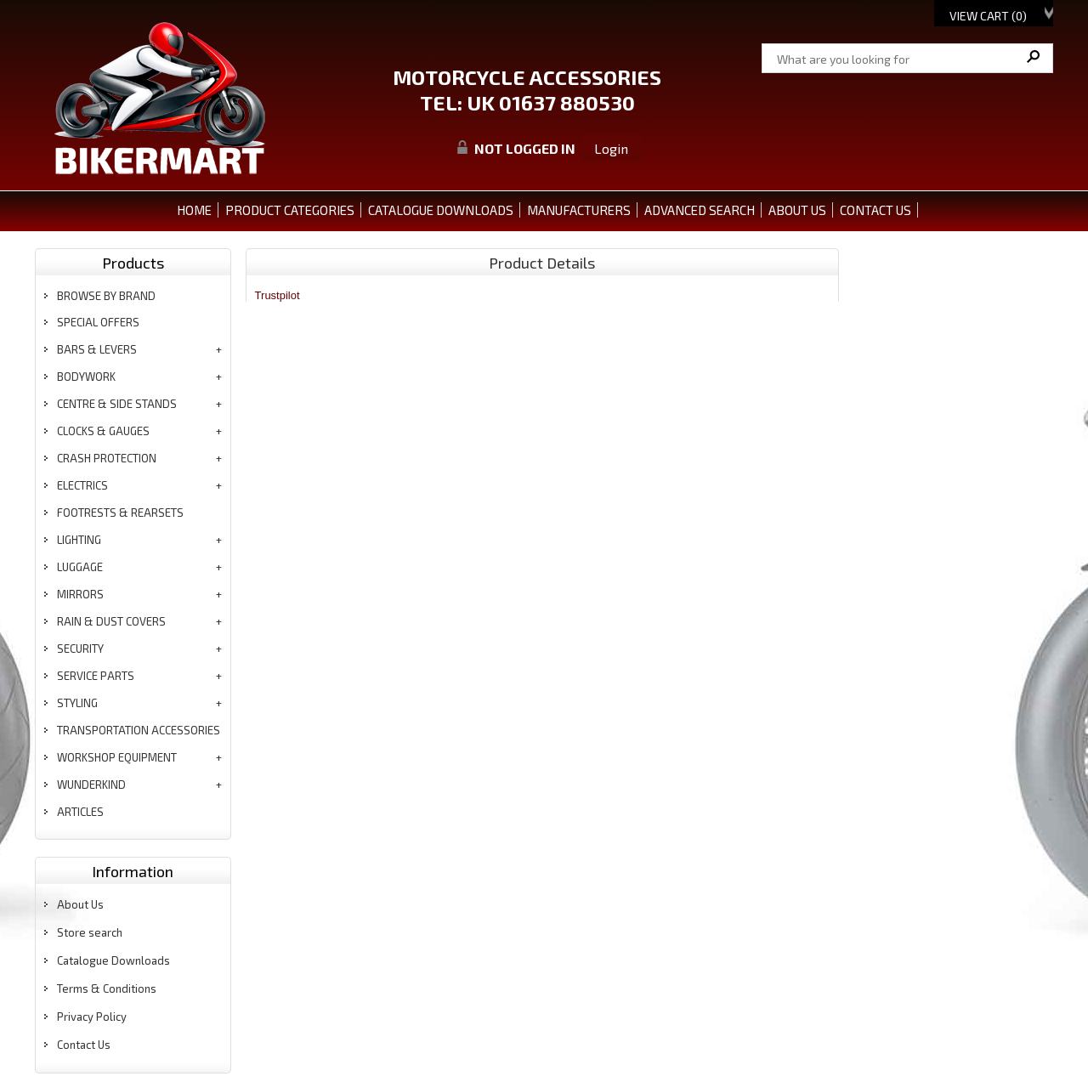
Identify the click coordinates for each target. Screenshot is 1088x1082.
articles (80, 812)
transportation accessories (138, 730)
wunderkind (91, 784)
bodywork (86, 376)
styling (77, 703)
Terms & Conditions (106, 988)
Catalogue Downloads (113, 960)
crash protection (106, 458)
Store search (89, 932)
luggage (80, 567)
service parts (95, 676)
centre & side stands (117, 404)
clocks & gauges (103, 431)
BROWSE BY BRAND (106, 296)
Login (611, 148)
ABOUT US (797, 210)
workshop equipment (117, 757)
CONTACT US (875, 210)
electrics (82, 485)
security (80, 648)
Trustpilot (277, 295)
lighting (79, 540)
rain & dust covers (111, 621)
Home (194, 210)
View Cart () (988, 15)
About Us (80, 904)
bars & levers (97, 349)
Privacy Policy (92, 1016)
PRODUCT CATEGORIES (289, 210)
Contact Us (83, 1044)
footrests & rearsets (120, 512)
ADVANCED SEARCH (699, 210)
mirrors (80, 594)
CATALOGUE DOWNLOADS (440, 210)
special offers (98, 322)
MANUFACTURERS (579, 210)
